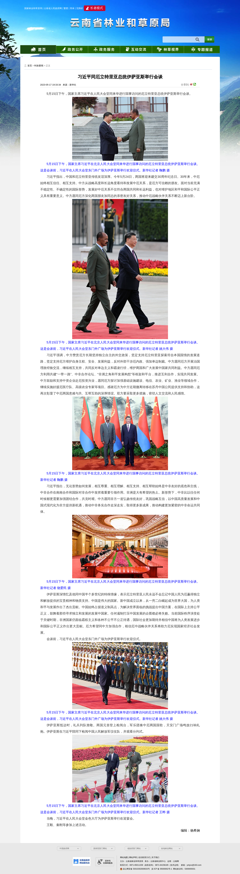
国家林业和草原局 (33, 8)
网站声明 (133, 857)
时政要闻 (38, 65)
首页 (29, 65)
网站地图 (124, 857)
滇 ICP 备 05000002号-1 (161, 869)
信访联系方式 (144, 857)
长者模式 (96, 8)
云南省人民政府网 (53, 8)
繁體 (66, 8)
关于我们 (155, 857)
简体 (72, 8)
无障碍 (79, 8)
